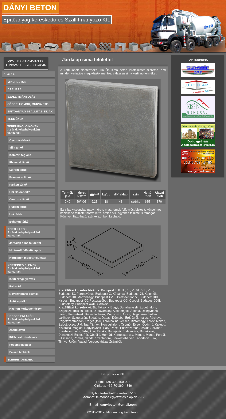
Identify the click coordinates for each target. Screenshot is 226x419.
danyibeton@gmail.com (118, 404)
